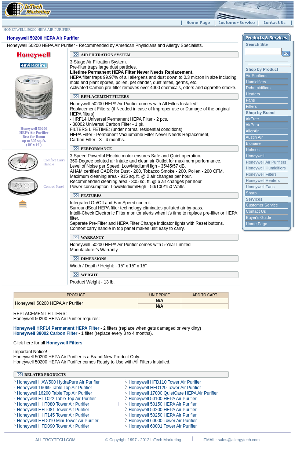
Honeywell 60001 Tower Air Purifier (162, 426)
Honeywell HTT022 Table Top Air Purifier (56, 398)
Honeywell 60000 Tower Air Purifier (162, 420)
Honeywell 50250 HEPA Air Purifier (162, 415)
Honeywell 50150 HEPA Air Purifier (162, 404)
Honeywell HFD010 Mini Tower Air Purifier (57, 420)
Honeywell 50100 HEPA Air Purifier (162, 398)
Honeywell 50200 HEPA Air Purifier (162, 409)
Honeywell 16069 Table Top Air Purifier (54, 387)
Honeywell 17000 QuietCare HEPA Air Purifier (172, 393)
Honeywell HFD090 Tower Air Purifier (53, 426)
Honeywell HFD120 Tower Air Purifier (164, 387)
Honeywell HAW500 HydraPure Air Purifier (58, 382)
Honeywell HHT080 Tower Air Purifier (53, 404)
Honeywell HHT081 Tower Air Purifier (53, 409)
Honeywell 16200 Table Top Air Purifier (54, 393)
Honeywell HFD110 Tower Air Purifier (164, 382)
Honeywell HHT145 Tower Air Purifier (53, 415)
